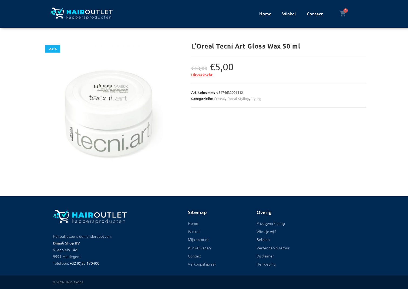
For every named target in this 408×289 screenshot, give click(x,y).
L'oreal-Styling (238, 98)
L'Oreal (219, 98)
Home (265, 13)
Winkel (289, 13)
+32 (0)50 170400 (84, 263)
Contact (315, 13)
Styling (256, 98)
